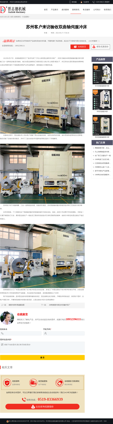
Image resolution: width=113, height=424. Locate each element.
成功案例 (65, 10)
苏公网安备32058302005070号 (19, 421)
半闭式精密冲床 (102, 111)
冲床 (17, 205)
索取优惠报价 (100, 47)
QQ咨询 (86, 2)
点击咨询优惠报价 (42, 406)
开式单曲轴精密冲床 (102, 86)
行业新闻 (25, 17)
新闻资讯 (75, 10)
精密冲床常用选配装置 (16, 305)
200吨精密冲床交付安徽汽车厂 (59, 305)
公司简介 (97, 10)
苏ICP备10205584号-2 (37, 421)
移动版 (74, 2)
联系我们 (107, 10)
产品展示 (54, 10)
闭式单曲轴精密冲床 (102, 137)
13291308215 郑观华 (103, 2)
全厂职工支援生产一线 (103, 155)
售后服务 (86, 10)
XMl (105, 421)
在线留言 (80, 46)
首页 (46, 10)
